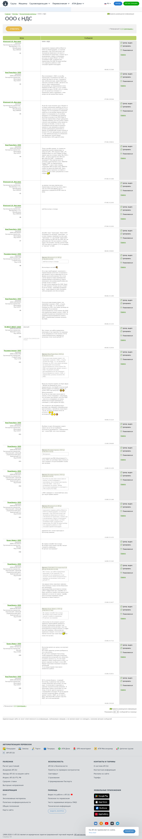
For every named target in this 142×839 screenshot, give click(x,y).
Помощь (52, 790)
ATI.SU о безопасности (57, 766)
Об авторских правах (83, 835)
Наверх (123, 54)
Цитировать (127, 46)
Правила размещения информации (121, 14)
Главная (8, 14)
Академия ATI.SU (10, 770)
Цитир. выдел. (128, 43)
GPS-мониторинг (82, 748)
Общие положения (11, 806)
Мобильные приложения (107, 790)
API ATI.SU (9, 753)
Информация (10, 790)
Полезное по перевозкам (59, 798)
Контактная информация (105, 770)
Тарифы (97, 778)
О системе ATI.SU (101, 766)
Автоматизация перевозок (17, 745)
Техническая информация (59, 806)
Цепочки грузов (124, 748)
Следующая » (128, 29)
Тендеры (49, 748)
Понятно (129, 831)
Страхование (53, 778)
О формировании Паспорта (60, 781)
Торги (36, 748)
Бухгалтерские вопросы (28, 14)
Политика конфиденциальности (17, 802)
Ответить (14, 29)
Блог (5, 795)
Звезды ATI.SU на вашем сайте (16, 774)
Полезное (8, 762)
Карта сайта (8, 810)
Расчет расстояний (11, 766)
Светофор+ (53, 774)
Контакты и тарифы (104, 762)
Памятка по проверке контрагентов (63, 770)
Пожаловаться (128, 50)
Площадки (9, 748)
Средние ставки (10, 781)
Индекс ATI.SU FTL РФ (12, 778)
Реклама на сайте (101, 774)
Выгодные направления (13, 785)
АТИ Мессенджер (103, 748)
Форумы (15, 14)
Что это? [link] (92, 833)
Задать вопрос (57, 811)
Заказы (24, 748)
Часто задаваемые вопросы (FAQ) (62, 802)
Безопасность (55, 762)
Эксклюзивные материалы (14, 798)
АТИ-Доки (64, 749)
